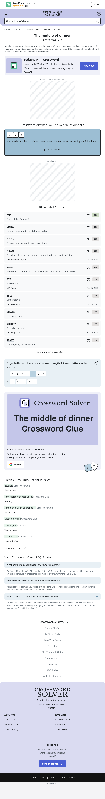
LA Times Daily (52, 634)
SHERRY (11, 324)
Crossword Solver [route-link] (12, 29)
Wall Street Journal (52, 676)
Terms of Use (11, 724)
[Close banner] (3, 4)
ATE (9, 279)
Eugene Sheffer (11, 541)
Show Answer (52, 149)
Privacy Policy (11, 729)
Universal (52, 664)
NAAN (10, 251)
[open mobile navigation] (6, 13)
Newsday (8, 501)
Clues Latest (61, 729)
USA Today (52, 670)
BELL (9, 295)
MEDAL (11, 227)
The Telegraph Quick (52, 652)
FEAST (10, 340)
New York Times (52, 640)
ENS (9, 215)
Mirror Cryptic (10, 512)
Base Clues (60, 724)
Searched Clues (62, 719)
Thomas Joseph (11, 490)
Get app (96, 4)
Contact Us (9, 719)
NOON (10, 239)
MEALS (11, 312)
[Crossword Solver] (52, 13)
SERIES (11, 267)
